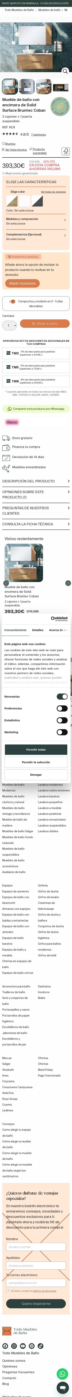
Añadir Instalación (22, 283)
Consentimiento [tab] (15, 630)
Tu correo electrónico (21, 1275)
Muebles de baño (49, 9)
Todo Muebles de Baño (19, 9)
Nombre (12, 1239)
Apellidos (13, 1257)
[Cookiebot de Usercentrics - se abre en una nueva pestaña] (51, 619)
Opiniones (9, 1366)
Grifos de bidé (47, 955)
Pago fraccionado (49, 1075)
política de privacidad (44, 1291)
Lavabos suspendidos (52, 825)
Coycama (8, 1081)
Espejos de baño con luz (17, 972)
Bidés (41, 997)
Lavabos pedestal (49, 813)
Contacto (9, 1378)
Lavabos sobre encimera (54, 790)
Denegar (36, 774)
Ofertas (43, 1063)
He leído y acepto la (33, 1291)
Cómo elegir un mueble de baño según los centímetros (17, 1170)
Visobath (8, 1069)
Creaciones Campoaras (17, 1087)
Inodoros (44, 992)
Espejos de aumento (15, 891)
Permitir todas (36, 749)
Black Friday (45, 1069)
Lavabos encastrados (52, 819)
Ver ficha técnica (16, 149)
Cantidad (8, 315)
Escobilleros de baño (15, 1027)
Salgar (6, 1063)
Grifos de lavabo (48, 897)
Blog (5, 1384)
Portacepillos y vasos (16, 1009)
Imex (5, 1075)
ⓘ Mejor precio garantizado (20, 173)
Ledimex (7, 1110)
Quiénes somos (13, 1360)
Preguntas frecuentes (18, 1372)
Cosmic (7, 1104)
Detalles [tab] (37, 630)
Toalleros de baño (13, 992)
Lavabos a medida (49, 808)
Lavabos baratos (49, 796)
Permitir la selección (36, 762)
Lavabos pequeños (50, 802)
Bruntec (10, 143)
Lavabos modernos (50, 784)
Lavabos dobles (48, 831)
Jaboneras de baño (14, 1033)
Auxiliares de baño (14, 872)
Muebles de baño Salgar (17, 831)
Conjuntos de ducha (51, 926)
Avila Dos (8, 1092)
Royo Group (9, 1098)
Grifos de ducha (48, 891)
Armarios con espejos (16, 908)
